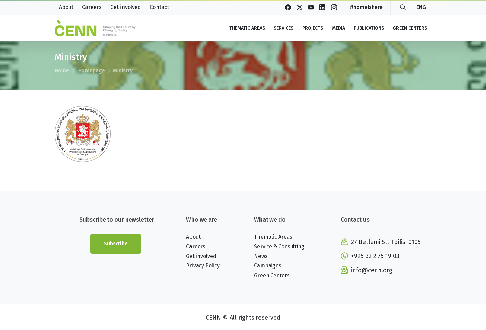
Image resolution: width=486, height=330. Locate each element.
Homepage (87, 70)
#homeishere (366, 7)
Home (61, 70)
